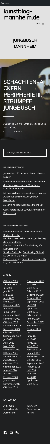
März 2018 (32, 311)
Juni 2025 (8, 291)
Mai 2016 (31, 377)
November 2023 (11, 318)
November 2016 (35, 356)
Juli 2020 (7, 373)
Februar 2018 (34, 315)
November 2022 (11, 329)
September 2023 (12, 325)
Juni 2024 (8, 308)
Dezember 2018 (35, 294)
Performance (34, 409)
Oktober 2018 (34, 298)
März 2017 (32, 346)
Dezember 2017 (35, 322)
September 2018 (35, 301)
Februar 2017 (34, 349)
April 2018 (32, 308)
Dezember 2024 (11, 305)
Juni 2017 (32, 335)
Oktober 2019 (10, 387)
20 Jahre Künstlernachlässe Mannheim (23, 204)
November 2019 (11, 383)
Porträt (30, 412)
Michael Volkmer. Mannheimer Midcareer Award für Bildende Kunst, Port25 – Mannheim (24, 197)
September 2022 (12, 335)
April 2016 (32, 380)
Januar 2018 (33, 318)
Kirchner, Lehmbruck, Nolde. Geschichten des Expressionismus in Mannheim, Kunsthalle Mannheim (24, 185)
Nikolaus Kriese (11, 231)
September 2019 (35, 281)
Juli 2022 (7, 339)
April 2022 (8, 342)
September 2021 (12, 356)
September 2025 (12, 284)
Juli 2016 (31, 370)
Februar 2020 (10, 377)
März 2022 (9, 346)
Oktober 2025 (10, 281)
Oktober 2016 (34, 359)
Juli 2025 (7, 287)
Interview (32, 405)
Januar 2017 (33, 353)
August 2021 (10, 359)
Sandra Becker (11, 252)
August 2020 (10, 370)
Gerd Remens (10, 259)
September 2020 (12, 366)
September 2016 (35, 363)
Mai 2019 (31, 284)
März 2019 (32, 287)
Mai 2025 (8, 294)
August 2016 (33, 366)
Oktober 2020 (10, 363)
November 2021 (11, 349)
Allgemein (8, 405)
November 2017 (35, 325)
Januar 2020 (9, 380)
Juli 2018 (31, 305)
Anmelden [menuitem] (5, 3)
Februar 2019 (34, 291)
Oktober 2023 (10, 322)
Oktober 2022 (10, 332)
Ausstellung (9, 412)
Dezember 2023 (11, 315)
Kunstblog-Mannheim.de (21, 14)
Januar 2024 (9, 311)
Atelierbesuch (10, 409)
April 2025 (8, 298)
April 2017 (32, 342)
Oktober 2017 (34, 329)
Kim (5, 245)
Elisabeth (8, 238)
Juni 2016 (32, 373)
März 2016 (32, 383)
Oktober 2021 (10, 353)
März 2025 (9, 301)
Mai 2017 (31, 339)
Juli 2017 (31, 332)
